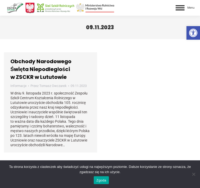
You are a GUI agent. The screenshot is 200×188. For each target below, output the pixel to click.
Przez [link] (48, 86)
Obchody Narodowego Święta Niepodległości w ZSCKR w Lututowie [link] (40, 69)
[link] (193, 33)
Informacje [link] (18, 86)
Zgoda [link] (101, 180)
